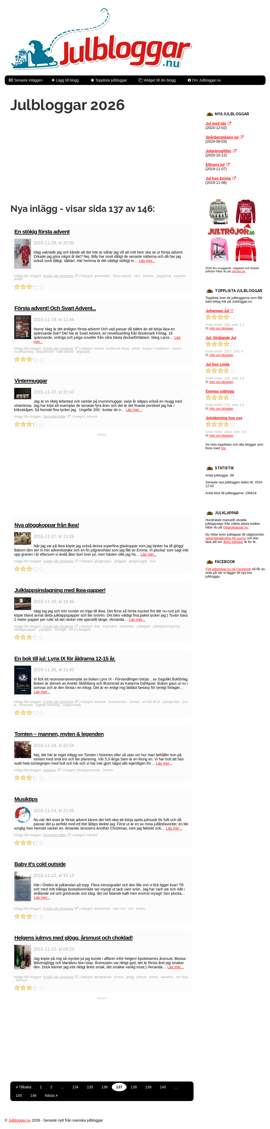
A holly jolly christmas (58, 276)
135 (90, 1087)
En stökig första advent (42, 231)
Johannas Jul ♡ (220, 311)
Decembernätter (54, 416)
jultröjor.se (238, 271)
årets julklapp (233, 542)
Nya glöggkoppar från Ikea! (47, 525)
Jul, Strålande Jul (221, 338)
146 (33, 1095)
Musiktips (26, 799)
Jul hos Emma (218, 178)
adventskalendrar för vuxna (226, 538)
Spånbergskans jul (222, 137)
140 (163, 1087)
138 (134, 1087)
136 (105, 1087)
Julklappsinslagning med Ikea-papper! (60, 590)
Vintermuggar (31, 381)
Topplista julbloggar (111, 80)
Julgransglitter (218, 151)
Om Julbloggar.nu (206, 80)
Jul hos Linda (217, 364)
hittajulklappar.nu (235, 527)
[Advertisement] (102, 158)
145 (19, 1095)
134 (75, 1087)
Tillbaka (23, 1087)
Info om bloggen (221, 328)
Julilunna (49, 770)
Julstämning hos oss (224, 418)
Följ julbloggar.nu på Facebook (228, 569)
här (223, 448)
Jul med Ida (216, 123)
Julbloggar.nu (20, 1120)
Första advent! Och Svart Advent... (55, 308)
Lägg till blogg (67, 80)
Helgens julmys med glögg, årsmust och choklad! (74, 938)
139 (148, 1087)
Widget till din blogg (160, 80)
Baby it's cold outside (40, 864)
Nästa (51, 1095)
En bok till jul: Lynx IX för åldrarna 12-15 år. (65, 658)
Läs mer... (147, 261)
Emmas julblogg (220, 391)
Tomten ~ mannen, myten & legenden (59, 734)
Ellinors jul (215, 165)
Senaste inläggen (28, 80)
